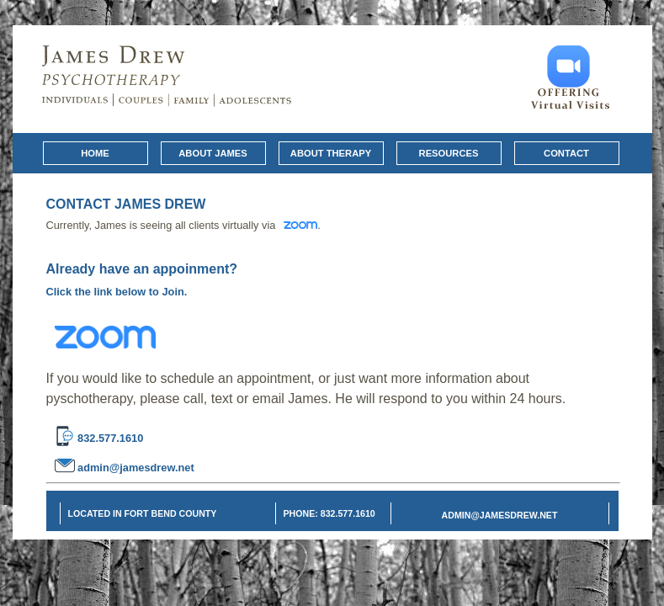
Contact (566, 153)
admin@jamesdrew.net (134, 466)
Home (95, 153)
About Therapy (330, 153)
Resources (449, 153)
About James (212, 153)
